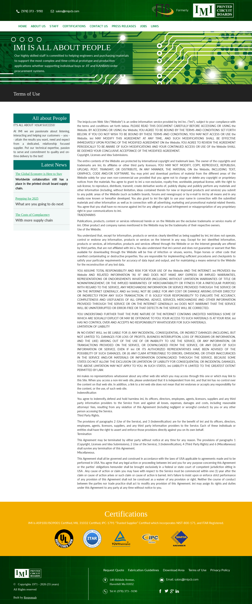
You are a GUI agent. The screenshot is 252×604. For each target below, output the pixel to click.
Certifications (74, 26)
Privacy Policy (220, 570)
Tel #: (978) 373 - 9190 (123, 591)
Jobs (143, 26)
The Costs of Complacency (32, 214)
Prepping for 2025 (26, 198)
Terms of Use (197, 570)
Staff (54, 26)
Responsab (30, 597)
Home (22, 26)
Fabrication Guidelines (143, 570)
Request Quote (113, 570)
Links (155, 26)
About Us (38, 26)
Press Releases (124, 26)
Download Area (173, 570)
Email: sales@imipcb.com (182, 579)
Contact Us (99, 26)
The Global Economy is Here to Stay (38, 174)
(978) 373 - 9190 (32, 11)
